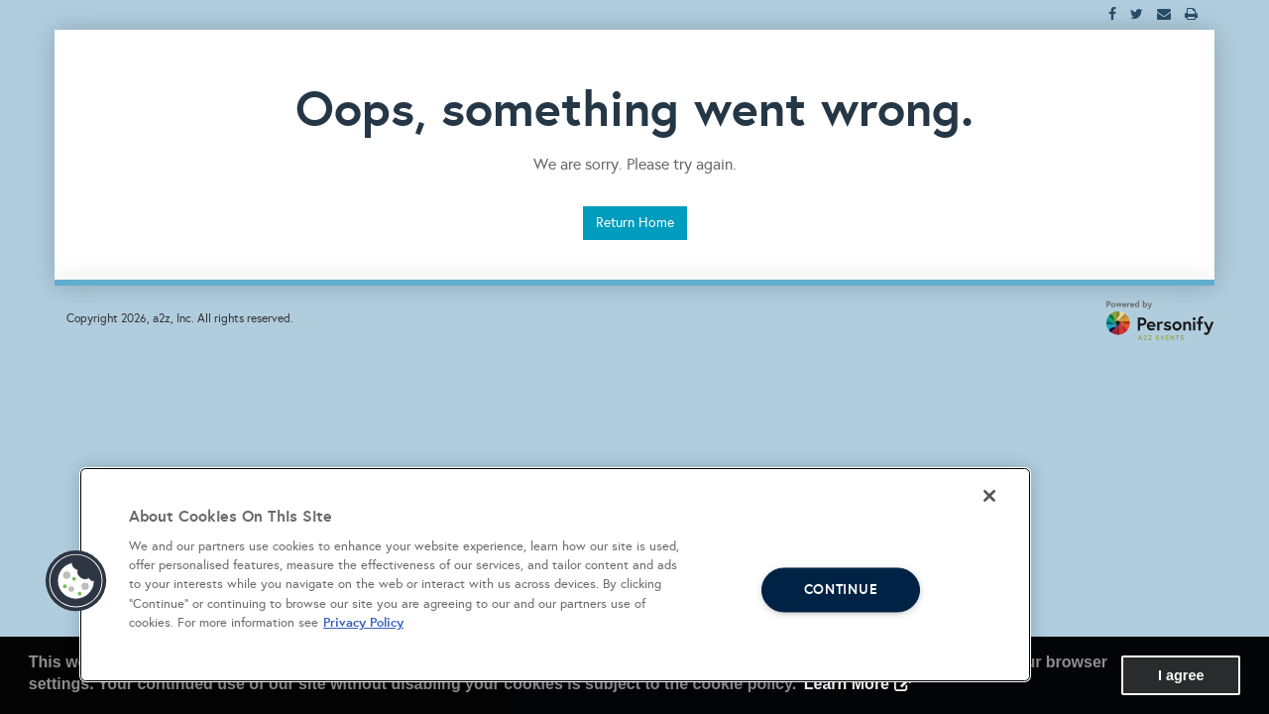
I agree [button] (1181, 675)
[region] (555, 574)
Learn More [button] (846, 683)
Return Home (635, 222)
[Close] (989, 496)
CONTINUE (841, 589)
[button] (76, 581)
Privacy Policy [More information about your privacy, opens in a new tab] (363, 622)
